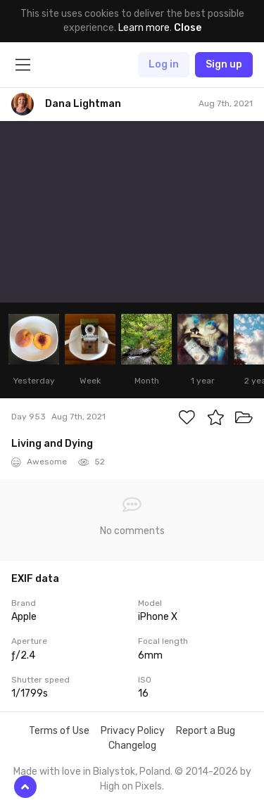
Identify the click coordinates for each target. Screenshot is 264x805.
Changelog (132, 746)
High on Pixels (131, 786)
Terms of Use (59, 731)
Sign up (224, 64)
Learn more (144, 28)
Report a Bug (205, 731)
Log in (164, 64)
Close (187, 28)
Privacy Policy (133, 731)
